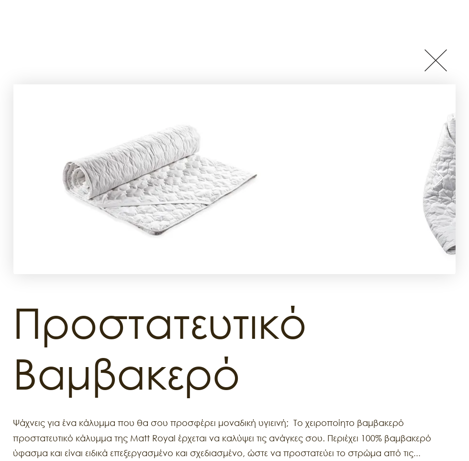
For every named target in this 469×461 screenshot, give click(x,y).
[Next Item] (439, 178)
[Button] (435, 60)
